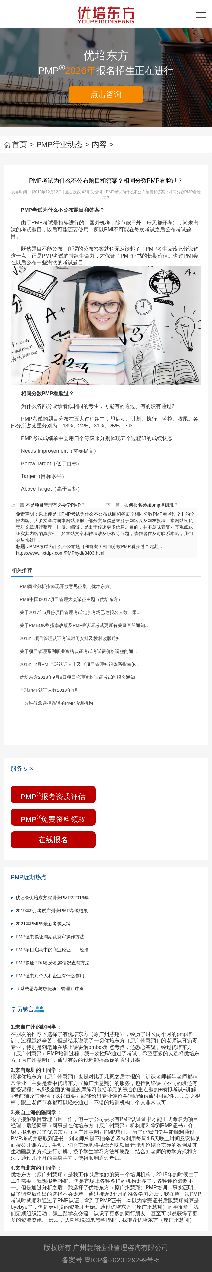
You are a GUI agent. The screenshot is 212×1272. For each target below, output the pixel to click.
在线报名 (53, 839)
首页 (19, 144)
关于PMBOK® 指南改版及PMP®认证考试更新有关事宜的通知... (84, 625)
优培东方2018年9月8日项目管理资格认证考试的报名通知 (77, 677)
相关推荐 (22, 570)
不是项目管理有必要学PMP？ (55, 505)
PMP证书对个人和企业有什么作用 (50, 975)
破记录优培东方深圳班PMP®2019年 (52, 897)
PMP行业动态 (62, 144)
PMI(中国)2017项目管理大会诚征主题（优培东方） (71, 599)
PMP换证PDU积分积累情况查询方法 (52, 962)
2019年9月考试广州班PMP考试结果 (52, 910)
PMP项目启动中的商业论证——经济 (52, 949)
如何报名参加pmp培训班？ (151, 505)
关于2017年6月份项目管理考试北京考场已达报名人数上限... (80, 612)
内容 (102, 144)
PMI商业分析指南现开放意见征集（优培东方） (67, 586)
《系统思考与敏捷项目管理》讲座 (50, 988)
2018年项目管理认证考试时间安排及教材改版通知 (70, 638)
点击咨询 (106, 94)
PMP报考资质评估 (53, 796)
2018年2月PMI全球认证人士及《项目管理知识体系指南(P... (79, 664)
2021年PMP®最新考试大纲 (43, 923)
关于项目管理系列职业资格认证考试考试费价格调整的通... (78, 651)
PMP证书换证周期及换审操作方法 (50, 936)
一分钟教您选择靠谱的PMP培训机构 (56, 703)
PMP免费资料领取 (53, 818)
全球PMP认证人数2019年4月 (49, 690)
